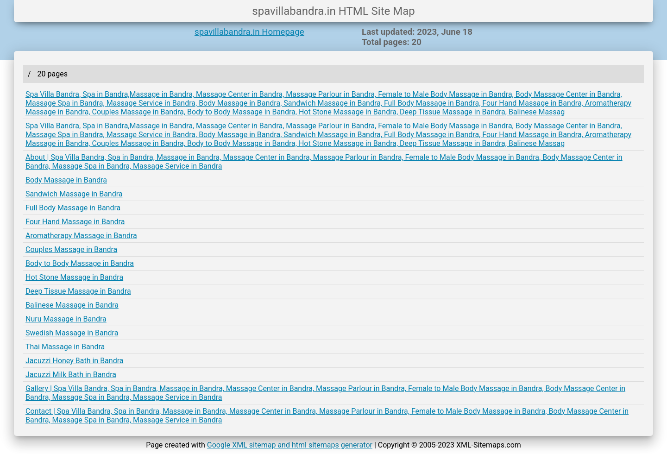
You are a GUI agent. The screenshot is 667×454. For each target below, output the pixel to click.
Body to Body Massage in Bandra (79, 263)
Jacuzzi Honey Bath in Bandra (74, 360)
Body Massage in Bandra (66, 180)
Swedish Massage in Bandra (71, 332)
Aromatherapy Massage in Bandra (81, 235)
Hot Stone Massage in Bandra (74, 277)
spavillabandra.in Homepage (249, 32)
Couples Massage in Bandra (71, 249)
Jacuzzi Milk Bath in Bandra (70, 374)
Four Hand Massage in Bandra (75, 221)
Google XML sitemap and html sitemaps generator (289, 445)
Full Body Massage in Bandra (72, 207)
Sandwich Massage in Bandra (74, 193)
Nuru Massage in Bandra (66, 319)
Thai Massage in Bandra (65, 346)
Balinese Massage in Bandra (72, 305)
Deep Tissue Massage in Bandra (78, 291)
